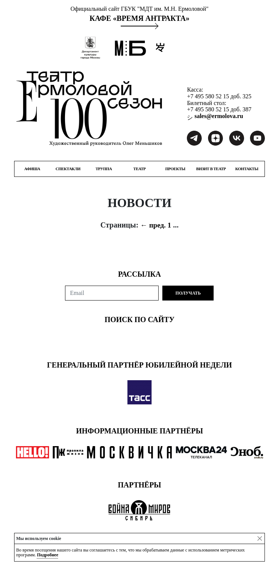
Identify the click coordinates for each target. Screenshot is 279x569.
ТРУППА (103, 169)
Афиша (32, 169)
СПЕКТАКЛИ (68, 169)
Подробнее (47, 554)
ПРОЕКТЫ (175, 169)
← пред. (153, 225)
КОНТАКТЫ (246, 169)
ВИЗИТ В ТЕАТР (211, 169)
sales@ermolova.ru (218, 116)
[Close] (260, 538)
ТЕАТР (139, 169)
